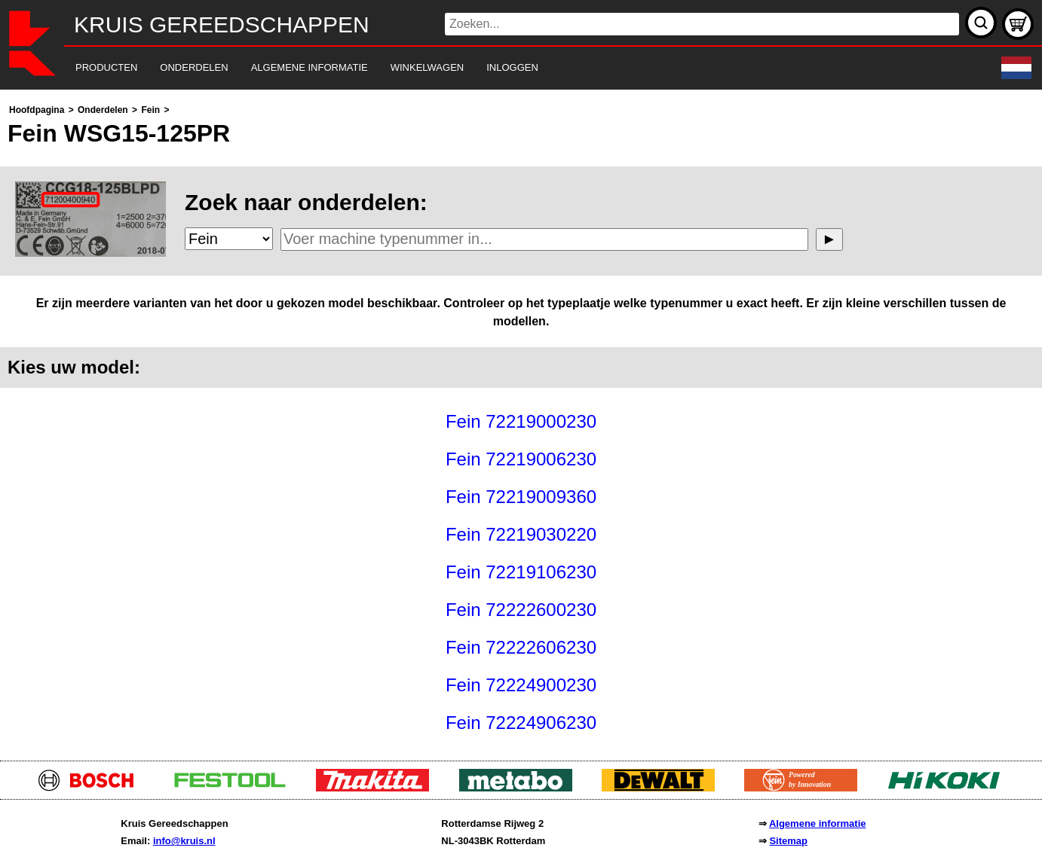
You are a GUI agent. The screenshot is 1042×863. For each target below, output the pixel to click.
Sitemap (788, 840)
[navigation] (500, 68)
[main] (521, 421)
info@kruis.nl (184, 840)
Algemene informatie (817, 823)
